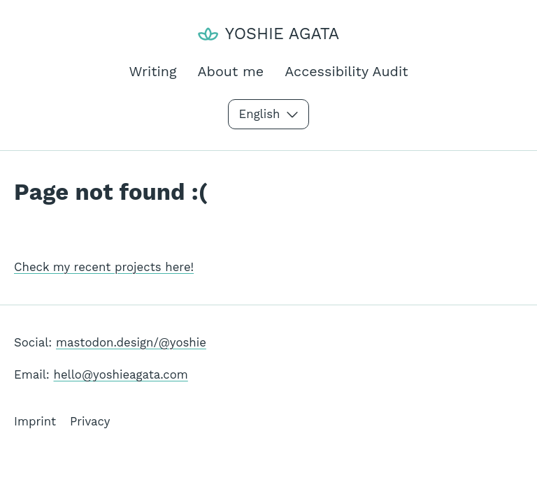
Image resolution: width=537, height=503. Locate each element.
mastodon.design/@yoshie (131, 342)
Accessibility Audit (346, 72)
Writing (152, 72)
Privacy (90, 421)
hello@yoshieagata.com (121, 374)
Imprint (35, 421)
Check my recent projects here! (104, 267)
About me (231, 72)
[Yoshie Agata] (268, 34)
